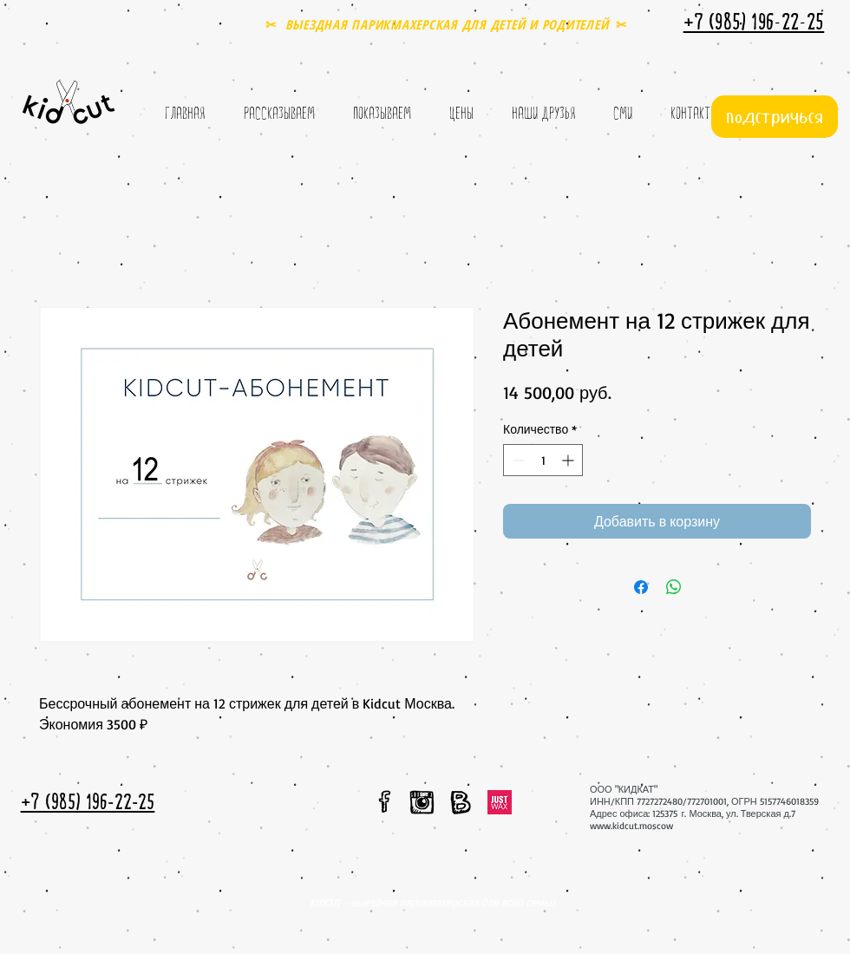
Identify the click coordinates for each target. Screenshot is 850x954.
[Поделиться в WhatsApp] (674, 587)
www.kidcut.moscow (631, 826)
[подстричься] (774, 116)
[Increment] (569, 460)
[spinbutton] (543, 460)
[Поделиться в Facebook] (641, 587)
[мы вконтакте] (460, 802)
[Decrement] (516, 460)
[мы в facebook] (385, 801)
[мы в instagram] (421, 802)
